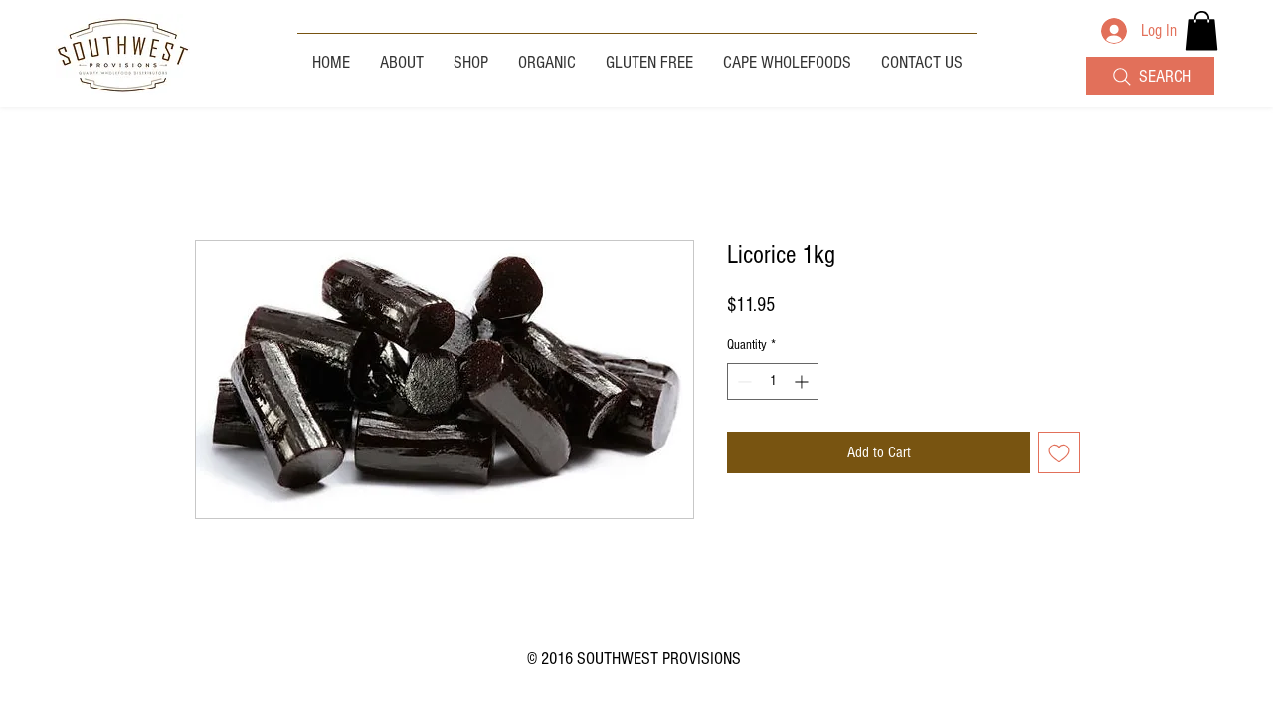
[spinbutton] (773, 381)
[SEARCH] (1150, 76)
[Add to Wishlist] (1059, 452)
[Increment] (803, 381)
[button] (1201, 30)
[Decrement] (742, 381)
